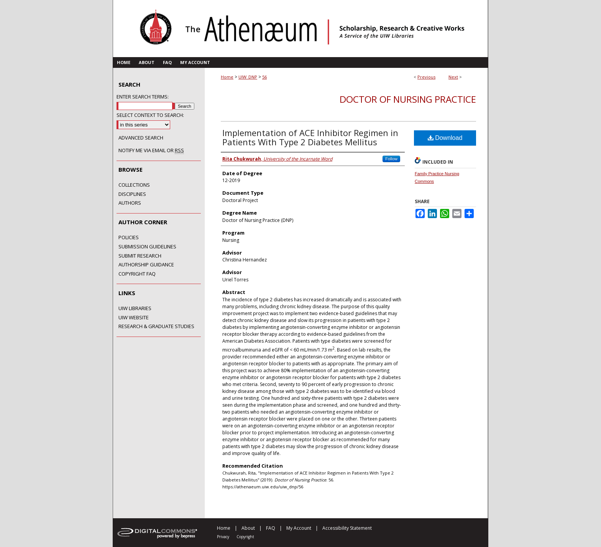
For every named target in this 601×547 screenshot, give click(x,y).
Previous (426, 77)
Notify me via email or (151, 151)
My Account (298, 528)
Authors (129, 203)
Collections (134, 185)
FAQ (270, 528)
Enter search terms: (143, 96)
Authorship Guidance (146, 265)
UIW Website (133, 318)
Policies (128, 238)
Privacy (223, 536)
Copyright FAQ (137, 274)
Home (227, 77)
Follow (391, 158)
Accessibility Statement (347, 528)
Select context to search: (150, 115)
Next (453, 77)
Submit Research (139, 256)
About (248, 528)
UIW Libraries (134, 309)
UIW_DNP (247, 77)
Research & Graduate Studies (156, 327)
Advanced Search (140, 137)
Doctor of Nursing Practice (408, 99)
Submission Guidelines (147, 247)
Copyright (245, 536)
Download (445, 138)
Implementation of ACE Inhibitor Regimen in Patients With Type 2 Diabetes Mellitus (310, 137)
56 (264, 77)
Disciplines (132, 194)
